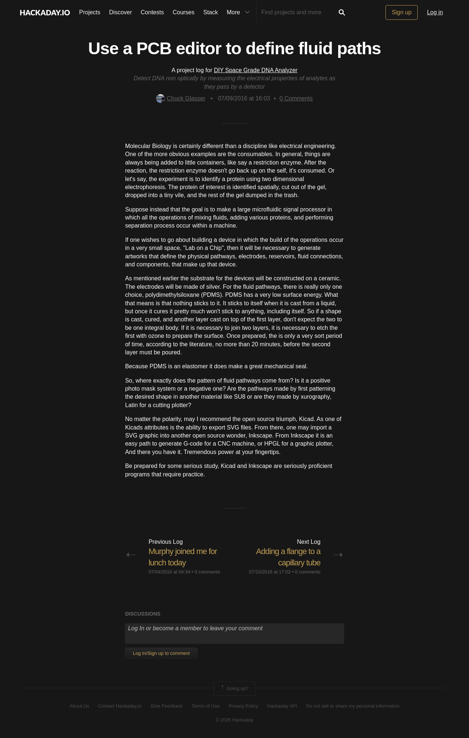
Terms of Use (206, 706)
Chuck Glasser (180, 98)
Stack (210, 12)
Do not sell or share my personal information (352, 706)
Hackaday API (282, 706)
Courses (184, 12)
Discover (120, 12)
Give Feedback (166, 706)
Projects (89, 12)
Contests (152, 12)
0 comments (207, 572)
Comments (296, 98)
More (240, 12)
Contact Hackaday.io (120, 706)
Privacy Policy (243, 706)
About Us (79, 706)
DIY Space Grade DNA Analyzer (256, 70)
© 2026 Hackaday (234, 720)
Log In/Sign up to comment (161, 653)
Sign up (401, 12)
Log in (435, 12)
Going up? (234, 689)
